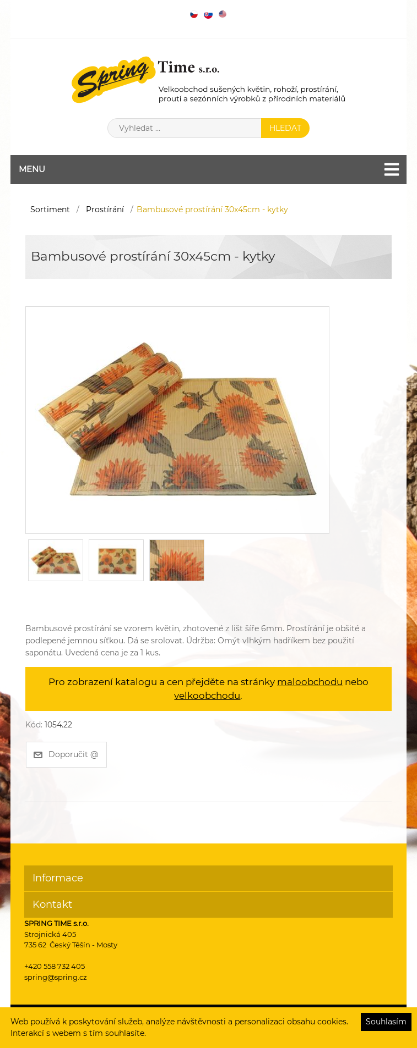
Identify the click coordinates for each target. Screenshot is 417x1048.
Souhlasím (386, 1022)
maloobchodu (310, 681)
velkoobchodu (207, 695)
